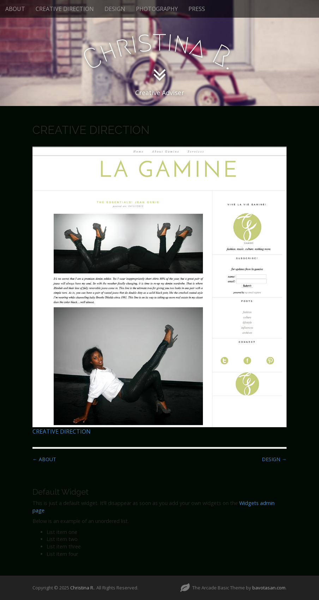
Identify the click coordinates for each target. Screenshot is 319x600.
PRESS (196, 9)
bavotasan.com (268, 587)
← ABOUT (44, 459)
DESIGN (114, 9)
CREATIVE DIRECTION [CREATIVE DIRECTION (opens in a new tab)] (61, 431)
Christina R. (82, 587)
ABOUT (15, 9)
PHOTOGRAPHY (157, 9)
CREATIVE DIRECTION (65, 9)
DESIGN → (274, 459)
